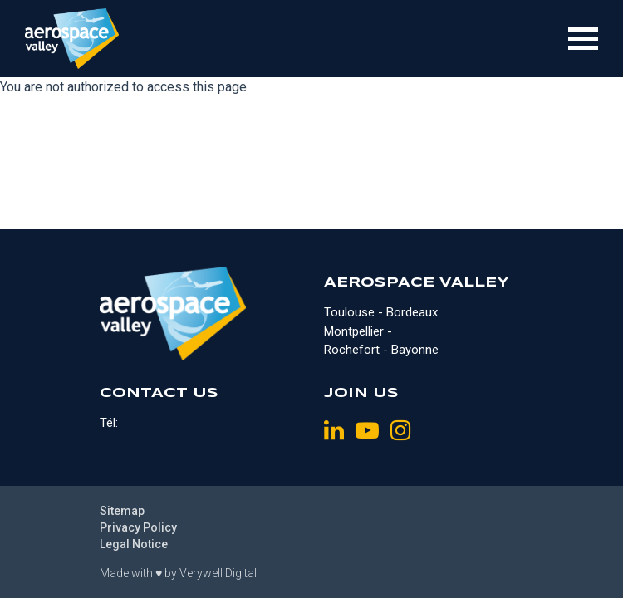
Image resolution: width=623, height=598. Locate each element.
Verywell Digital (218, 573)
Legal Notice (134, 544)
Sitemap (122, 510)
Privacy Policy (138, 527)
